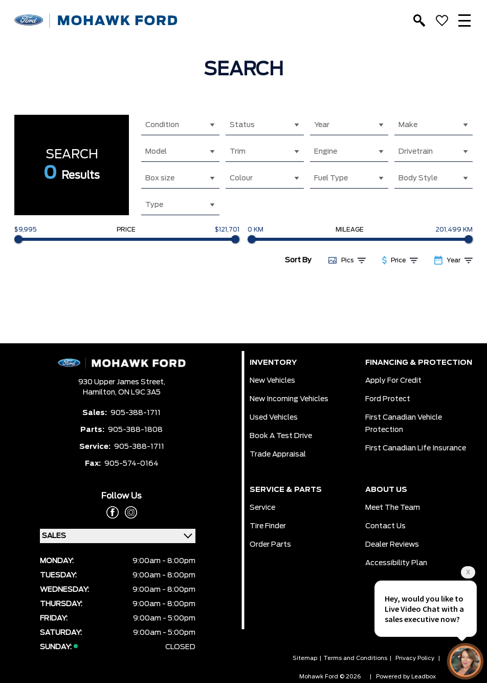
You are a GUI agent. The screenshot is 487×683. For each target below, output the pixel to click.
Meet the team (392, 507)
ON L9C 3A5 (139, 392)
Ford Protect (387, 399)
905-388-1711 (135, 413)
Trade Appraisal (278, 454)
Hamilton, (100, 392)
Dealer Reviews (392, 544)
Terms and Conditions (355, 658)
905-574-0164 (131, 463)
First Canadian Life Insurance (415, 448)
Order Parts (270, 544)
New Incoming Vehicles (289, 399)
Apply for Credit (393, 380)
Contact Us (385, 526)
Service (262, 507)
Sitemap (305, 658)
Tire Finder (268, 526)
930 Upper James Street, (121, 382)
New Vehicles (272, 380)
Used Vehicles (274, 417)
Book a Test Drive (281, 436)
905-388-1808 (135, 429)
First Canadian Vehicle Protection (403, 423)
